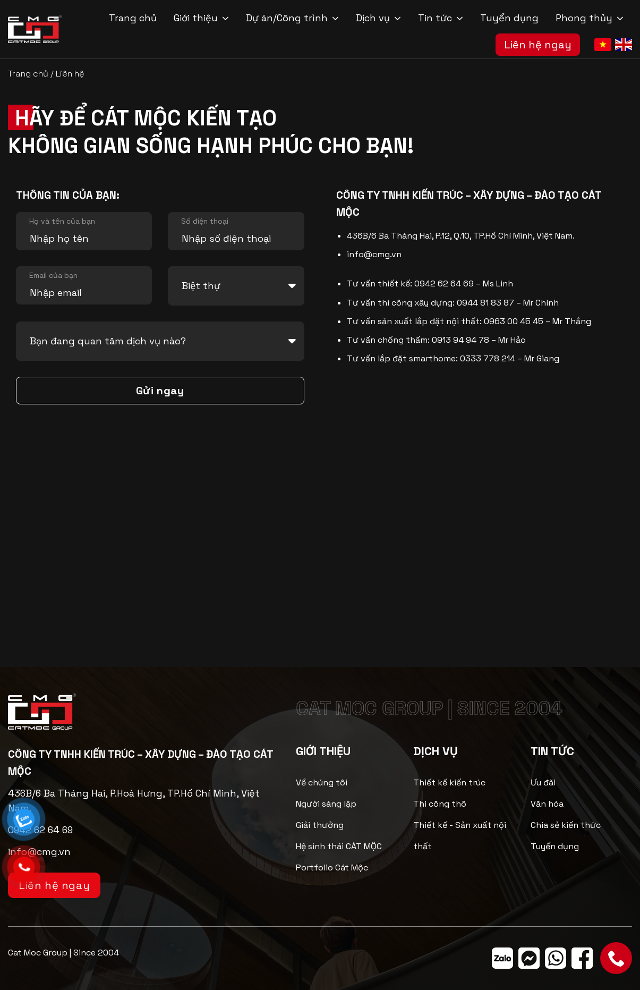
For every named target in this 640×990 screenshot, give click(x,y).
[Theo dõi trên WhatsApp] (555, 958)
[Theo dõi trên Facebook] (582, 958)
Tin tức (440, 18)
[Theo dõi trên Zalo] (502, 958)
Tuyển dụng (509, 18)
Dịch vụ (378, 18)
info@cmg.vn (374, 254)
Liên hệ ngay (537, 45)
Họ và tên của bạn (62, 221)
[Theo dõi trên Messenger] (529, 958)
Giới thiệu (201, 18)
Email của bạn (53, 275)
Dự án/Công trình (292, 18)
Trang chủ (133, 18)
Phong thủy (590, 18)
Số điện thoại (204, 221)
